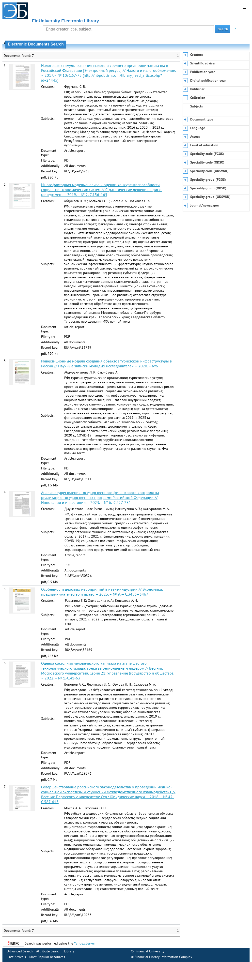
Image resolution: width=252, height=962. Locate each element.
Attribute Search (48, 951)
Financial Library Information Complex (163, 957)
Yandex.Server (84, 943)
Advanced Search (20, 951)
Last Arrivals (16, 957)
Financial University (149, 951)
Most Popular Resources (47, 957)
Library (69, 951)
